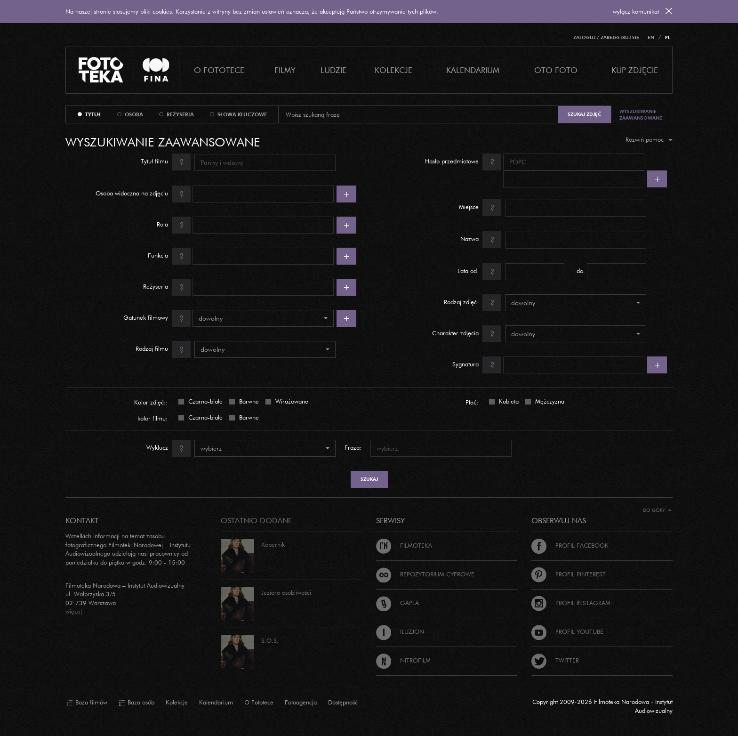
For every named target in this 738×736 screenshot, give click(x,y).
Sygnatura (476, 364)
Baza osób (136, 702)
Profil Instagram (570, 603)
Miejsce (480, 207)
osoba (134, 114)
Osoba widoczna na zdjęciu (143, 194)
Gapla (397, 603)
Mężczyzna (548, 400)
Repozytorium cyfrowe (425, 574)
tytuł (93, 114)
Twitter (555, 660)
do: (581, 271)
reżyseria (180, 114)
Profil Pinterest (568, 574)
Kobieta (508, 400)
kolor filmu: (152, 418)
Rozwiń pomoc (649, 139)
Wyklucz (168, 448)
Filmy (285, 70)
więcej (73, 611)
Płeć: (471, 402)
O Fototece (219, 70)
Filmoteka (404, 545)
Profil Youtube (567, 631)
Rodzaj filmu (163, 349)
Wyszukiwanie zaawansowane (640, 114)
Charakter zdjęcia (466, 333)
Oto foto (556, 70)
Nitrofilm (403, 660)
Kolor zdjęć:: (151, 402)
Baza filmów (86, 702)
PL (667, 37)
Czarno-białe (204, 400)
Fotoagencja (301, 702)
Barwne (248, 400)
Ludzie (333, 70)
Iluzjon (400, 631)
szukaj (369, 479)
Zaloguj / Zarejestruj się (606, 37)
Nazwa (480, 239)
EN (651, 37)
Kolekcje (393, 70)
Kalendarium (472, 70)
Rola (174, 225)
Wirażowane (290, 400)
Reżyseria (167, 287)
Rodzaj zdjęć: (472, 302)
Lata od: (479, 271)
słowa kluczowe (242, 114)
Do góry (657, 510)
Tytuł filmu (166, 162)
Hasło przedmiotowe (463, 162)
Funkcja (169, 256)
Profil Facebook (570, 545)
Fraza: (353, 447)
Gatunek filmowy (157, 318)
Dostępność (343, 702)
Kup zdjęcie (634, 70)
